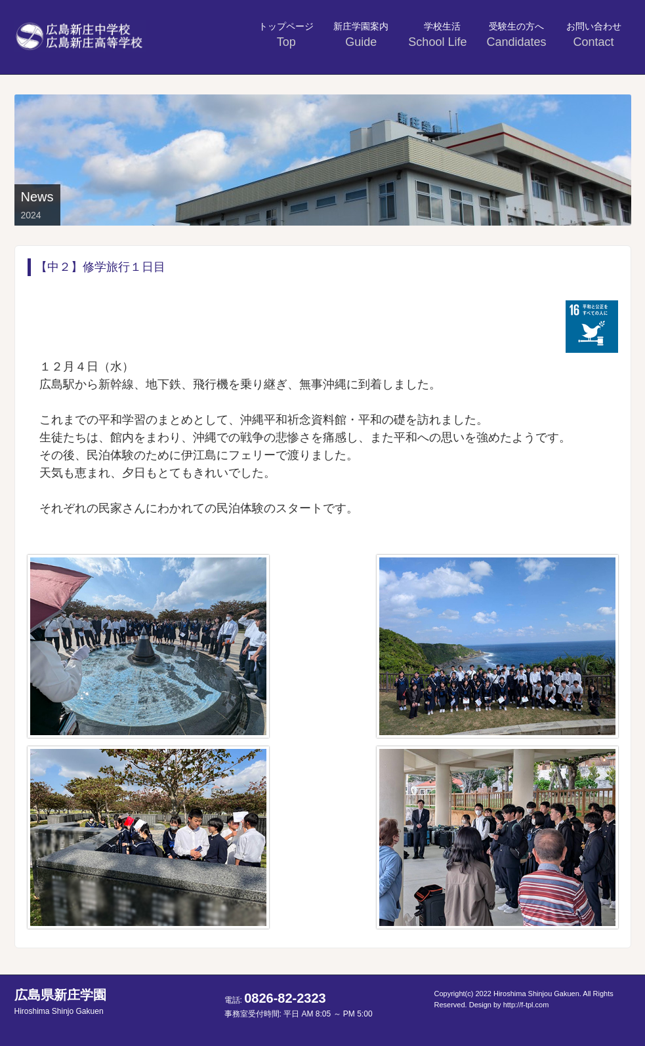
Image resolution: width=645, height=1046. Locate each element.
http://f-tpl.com (526, 1005)
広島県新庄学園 (60, 1002)
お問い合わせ (593, 35)
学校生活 (439, 35)
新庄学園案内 (360, 35)
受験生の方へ (516, 35)
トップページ (286, 35)
